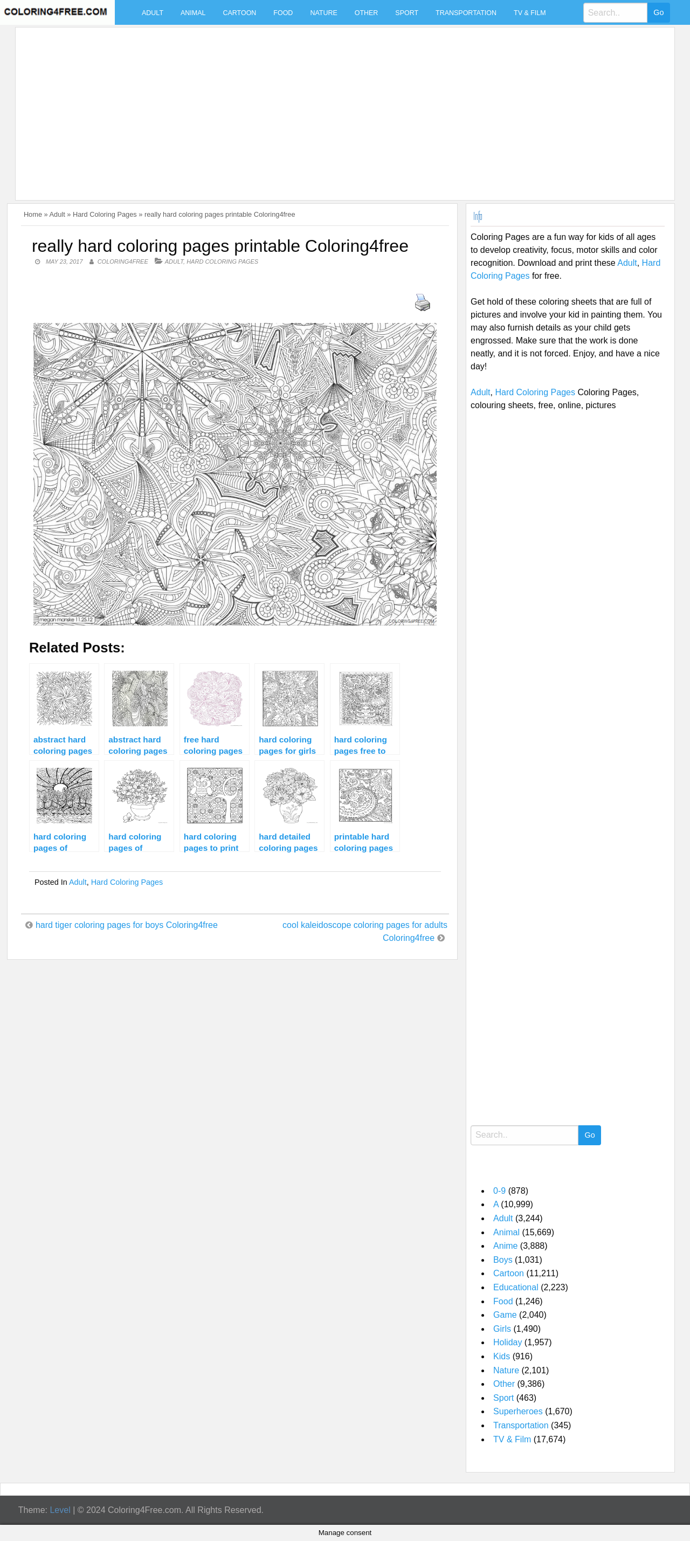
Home (33, 214)
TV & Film (530, 13)
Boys (503, 1259)
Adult (152, 13)
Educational (516, 1287)
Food (283, 13)
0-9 (499, 1190)
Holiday (507, 1342)
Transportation (466, 13)
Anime (505, 1245)
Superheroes (518, 1411)
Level (60, 1510)
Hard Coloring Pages (105, 214)
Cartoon (239, 13)
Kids (501, 1356)
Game (505, 1314)
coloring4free (123, 261)
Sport (406, 13)
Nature (323, 13)
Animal (193, 13)
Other (366, 13)
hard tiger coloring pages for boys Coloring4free (127, 925)
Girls (502, 1328)
